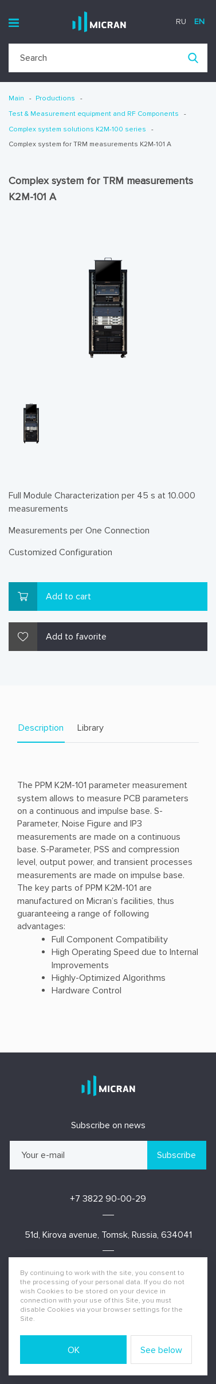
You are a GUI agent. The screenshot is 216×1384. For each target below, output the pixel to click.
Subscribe (176, 1155)
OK (74, 1350)
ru (181, 21)
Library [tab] (90, 728)
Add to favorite (76, 636)
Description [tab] (41, 728)
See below (161, 1350)
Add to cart (68, 596)
